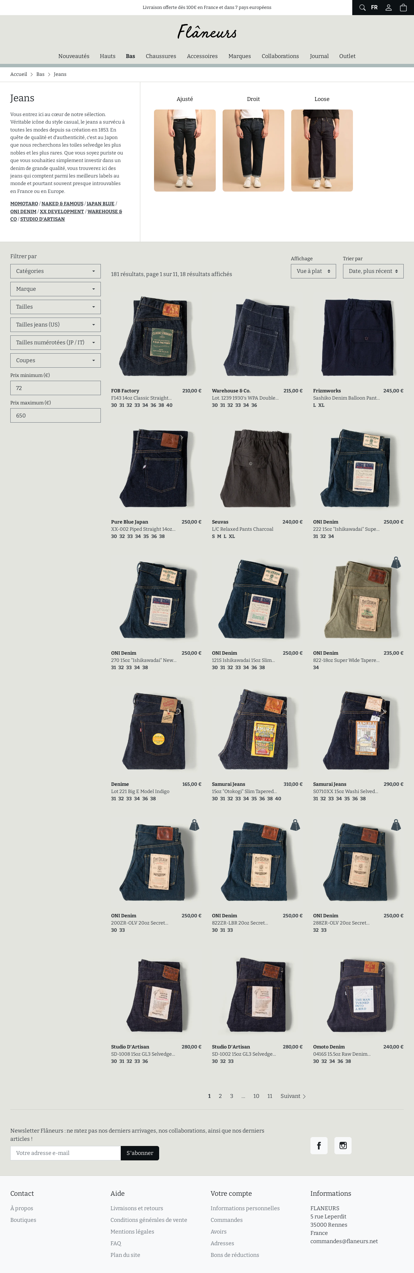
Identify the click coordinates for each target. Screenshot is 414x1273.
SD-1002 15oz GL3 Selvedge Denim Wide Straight (242, 1054)
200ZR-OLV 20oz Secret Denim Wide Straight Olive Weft (140, 923)
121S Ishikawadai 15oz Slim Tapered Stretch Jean (242, 660)
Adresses (222, 1243)
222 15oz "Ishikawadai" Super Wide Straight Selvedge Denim (345, 529)
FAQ (115, 1243)
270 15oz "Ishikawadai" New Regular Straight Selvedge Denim (142, 660)
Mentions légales (132, 1231)
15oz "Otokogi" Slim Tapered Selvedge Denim (243, 792)
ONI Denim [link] (325, 522)
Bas (132, 55)
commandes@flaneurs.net (344, 1241)
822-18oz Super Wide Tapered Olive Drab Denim (346, 660)
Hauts (108, 56)
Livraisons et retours (136, 1208)
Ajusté (185, 99)
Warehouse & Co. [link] (231, 391)
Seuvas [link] (220, 522)
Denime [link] (120, 784)
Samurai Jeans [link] (228, 784)
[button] (403, 7)
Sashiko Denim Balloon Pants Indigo (346, 398)
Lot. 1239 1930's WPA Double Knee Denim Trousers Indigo (244, 398)
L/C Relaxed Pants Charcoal (242, 529)
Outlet (347, 56)
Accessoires (202, 56)
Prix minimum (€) (30, 375)
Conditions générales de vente (148, 1220)
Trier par (353, 259)
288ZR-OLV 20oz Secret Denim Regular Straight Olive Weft (346, 923)
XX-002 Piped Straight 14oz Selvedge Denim (141, 529)
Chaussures (161, 56)
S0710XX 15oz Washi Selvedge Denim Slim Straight (346, 792)
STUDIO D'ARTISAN (42, 219)
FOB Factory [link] (125, 391)
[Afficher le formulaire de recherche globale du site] (362, 7)
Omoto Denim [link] (329, 1047)
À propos (21, 1208)
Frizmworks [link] (327, 391)
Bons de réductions (235, 1255)
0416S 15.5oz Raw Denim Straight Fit (340, 1054)
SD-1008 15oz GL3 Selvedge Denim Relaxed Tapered (141, 1054)
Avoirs (219, 1231)
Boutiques (23, 1220)
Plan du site (125, 1255)
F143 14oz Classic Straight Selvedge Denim (139, 398)
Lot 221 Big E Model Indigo (140, 791)
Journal (319, 56)
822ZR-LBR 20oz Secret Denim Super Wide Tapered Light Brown (242, 923)
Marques (239, 56)
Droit (253, 99)
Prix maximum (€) (30, 403)
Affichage (302, 259)
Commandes (227, 1220)
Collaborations (280, 56)
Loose (322, 99)
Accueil (18, 74)
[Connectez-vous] (388, 7)
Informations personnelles (245, 1208)
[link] (156, 337)
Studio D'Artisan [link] (130, 1047)
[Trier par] (373, 271)
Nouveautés (74, 56)
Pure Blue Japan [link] (129, 522)
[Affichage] (313, 271)
